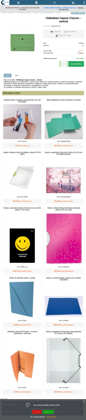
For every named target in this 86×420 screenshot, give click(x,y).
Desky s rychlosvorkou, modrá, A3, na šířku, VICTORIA (63, 279)
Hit (83, 45)
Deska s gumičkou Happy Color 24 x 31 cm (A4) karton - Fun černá (22, 209)
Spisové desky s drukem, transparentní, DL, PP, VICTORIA (22, 101)
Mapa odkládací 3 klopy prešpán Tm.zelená (64, 100)
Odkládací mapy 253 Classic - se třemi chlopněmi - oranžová (22, 332)
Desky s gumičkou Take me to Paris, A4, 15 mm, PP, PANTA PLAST (63, 153)
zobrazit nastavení (39, 417)
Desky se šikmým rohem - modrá (22, 278)
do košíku (76, 64)
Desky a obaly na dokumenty (43, 12)
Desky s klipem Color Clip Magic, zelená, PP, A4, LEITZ (22, 153)
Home (4, 12)
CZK (1, 399)
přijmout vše (48, 412)
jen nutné (37, 412)
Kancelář (11, 12)
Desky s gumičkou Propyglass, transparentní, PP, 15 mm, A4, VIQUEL (64, 332)
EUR (5, 399)
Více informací (51, 417)
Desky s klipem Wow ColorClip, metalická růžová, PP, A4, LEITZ (63, 209)
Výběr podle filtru (78, 13)
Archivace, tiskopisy (24, 12)
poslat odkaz (70, 31)
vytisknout (55, 31)
